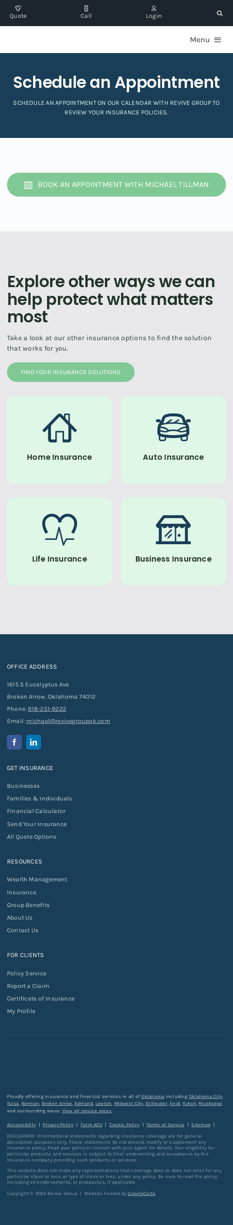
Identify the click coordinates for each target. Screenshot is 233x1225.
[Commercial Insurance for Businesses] (173, 542)
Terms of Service (165, 1125)
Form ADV (91, 1125)
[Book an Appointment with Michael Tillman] (116, 185)
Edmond (83, 1103)
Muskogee (210, 1103)
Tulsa (13, 1103)
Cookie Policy (124, 1125)
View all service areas (86, 1111)
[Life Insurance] (59, 542)
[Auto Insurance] (173, 440)
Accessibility (21, 1125)
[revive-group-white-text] (50, 1056)
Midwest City (128, 1103)
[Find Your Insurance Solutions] (71, 372)
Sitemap (200, 1125)
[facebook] (14, 742)
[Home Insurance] (59, 440)
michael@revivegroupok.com (68, 721)
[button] (219, 13)
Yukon (189, 1103)
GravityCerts (141, 1193)
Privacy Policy (58, 1125)
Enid (175, 1103)
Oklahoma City (205, 1096)
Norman (30, 1103)
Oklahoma (152, 1096)
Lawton (103, 1103)
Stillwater (156, 1103)
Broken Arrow (57, 1103)
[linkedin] (33, 742)
